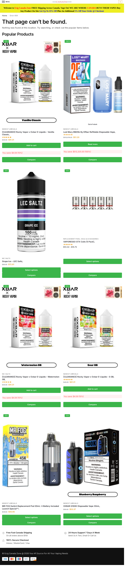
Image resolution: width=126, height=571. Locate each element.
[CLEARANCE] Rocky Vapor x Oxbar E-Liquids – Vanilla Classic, (28, 133)
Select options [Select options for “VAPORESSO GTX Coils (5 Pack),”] (92, 261)
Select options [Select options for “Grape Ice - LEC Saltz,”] (31, 270)
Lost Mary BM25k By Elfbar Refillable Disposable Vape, (89, 132)
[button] (120, 2)
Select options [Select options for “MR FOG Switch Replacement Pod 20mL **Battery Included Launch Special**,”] (31, 517)
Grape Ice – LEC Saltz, (12, 261)
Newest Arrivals (9, 129)
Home (4, 16)
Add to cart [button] (31, 145)
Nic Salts (6, 258)
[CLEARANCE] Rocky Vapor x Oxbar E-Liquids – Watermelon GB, (30, 378)
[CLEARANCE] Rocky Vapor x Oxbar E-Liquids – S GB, (88, 377)
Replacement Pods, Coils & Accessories (81, 239)
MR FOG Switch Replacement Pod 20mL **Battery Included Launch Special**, (30, 507)
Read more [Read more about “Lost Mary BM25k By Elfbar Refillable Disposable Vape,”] (92, 144)
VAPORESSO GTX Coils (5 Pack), (79, 241)
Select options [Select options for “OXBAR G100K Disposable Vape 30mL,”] (92, 516)
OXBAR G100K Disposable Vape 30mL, (81, 506)
